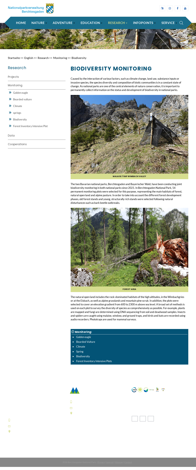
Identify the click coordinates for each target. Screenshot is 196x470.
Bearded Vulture (85, 344)
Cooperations (17, 147)
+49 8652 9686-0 (23, 423)
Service (168, 23)
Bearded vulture (22, 102)
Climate (80, 349)
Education (90, 23)
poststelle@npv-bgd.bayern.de (94, 411)
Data (11, 139)
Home (21, 23)
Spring (79, 354)
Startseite (14, 61)
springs (17, 115)
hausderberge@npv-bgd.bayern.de (35, 429)
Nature (38, 23)
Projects (13, 80)
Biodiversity (79, 61)
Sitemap (119, 465)
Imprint (109, 465)
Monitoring (60, 61)
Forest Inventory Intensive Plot (30, 129)
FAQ (73, 440)
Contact (128, 465)
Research (116, 23)
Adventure (62, 23)
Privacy (101, 465)
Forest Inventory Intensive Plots (94, 364)
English (28, 61)
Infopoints (143, 23)
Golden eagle (83, 340)
